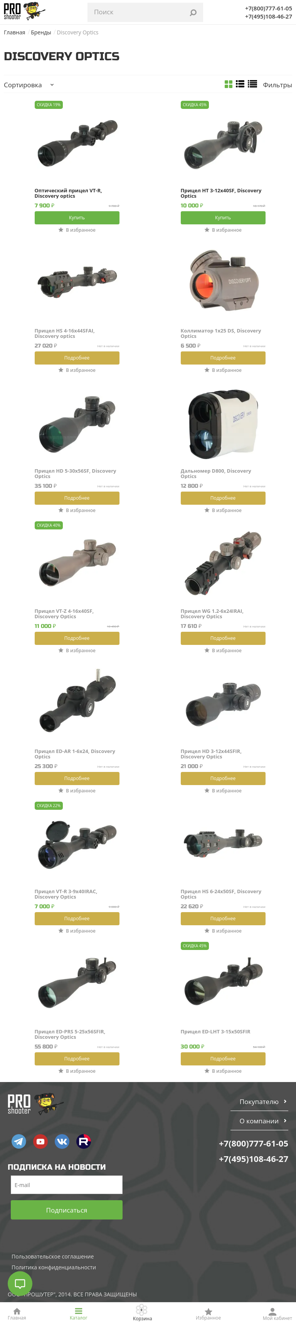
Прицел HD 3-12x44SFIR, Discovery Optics (211, 753)
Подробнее (77, 357)
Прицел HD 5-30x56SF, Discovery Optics (75, 473)
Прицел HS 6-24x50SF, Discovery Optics (221, 894)
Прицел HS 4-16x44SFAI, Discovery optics (65, 333)
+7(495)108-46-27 (268, 16)
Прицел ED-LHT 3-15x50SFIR (216, 1032)
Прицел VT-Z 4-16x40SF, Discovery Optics (64, 613)
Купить (77, 217)
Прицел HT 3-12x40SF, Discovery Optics (221, 193)
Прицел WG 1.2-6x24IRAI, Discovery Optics (212, 613)
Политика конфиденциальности (54, 1267)
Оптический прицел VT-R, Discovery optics (68, 193)
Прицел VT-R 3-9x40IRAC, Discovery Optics (66, 894)
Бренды (41, 32)
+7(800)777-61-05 (268, 8)
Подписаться (66, 1210)
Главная (14, 32)
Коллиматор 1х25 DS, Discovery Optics (221, 333)
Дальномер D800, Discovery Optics (216, 473)
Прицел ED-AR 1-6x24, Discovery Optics (75, 753)
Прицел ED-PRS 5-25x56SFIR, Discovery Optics (70, 1034)
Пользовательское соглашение (53, 1256)
